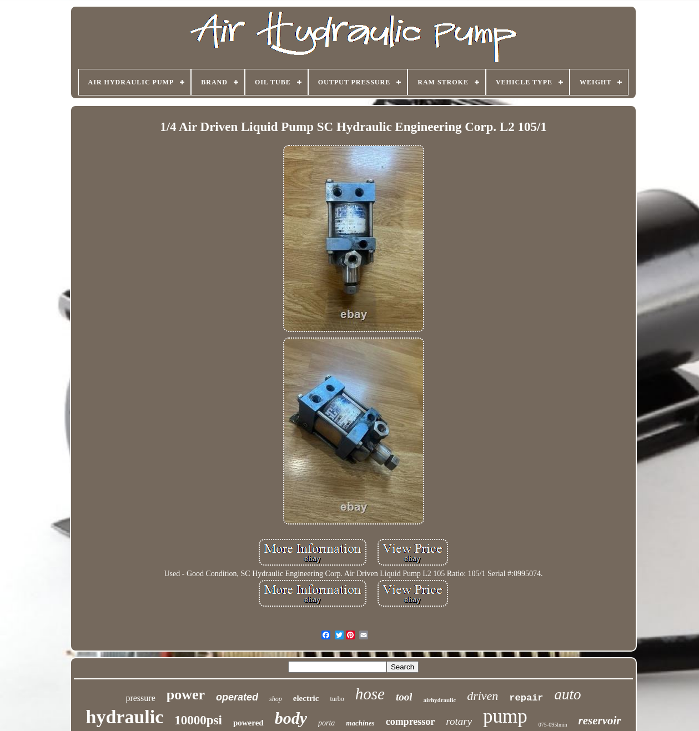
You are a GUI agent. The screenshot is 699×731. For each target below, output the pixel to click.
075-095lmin (553, 725)
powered (248, 722)
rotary (459, 721)
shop (275, 699)
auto (568, 694)
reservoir (600, 720)
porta (326, 723)
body (291, 718)
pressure (140, 698)
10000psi (198, 720)
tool (404, 697)
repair (526, 698)
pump (505, 716)
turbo (337, 699)
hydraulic (124, 717)
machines (360, 723)
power (186, 695)
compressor (410, 721)
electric (306, 698)
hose (370, 694)
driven (482, 696)
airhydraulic (439, 700)
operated (237, 697)
